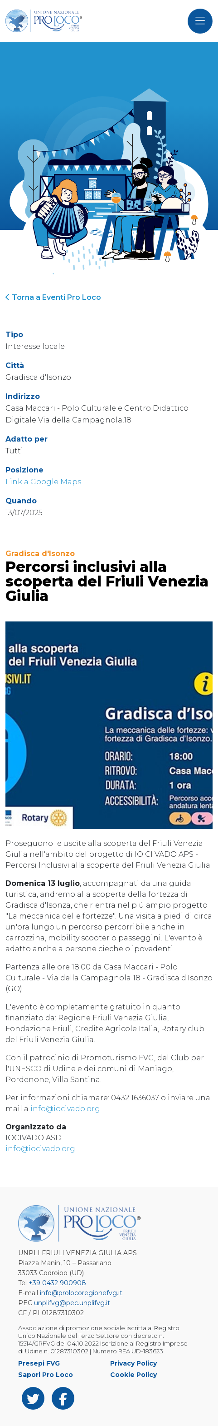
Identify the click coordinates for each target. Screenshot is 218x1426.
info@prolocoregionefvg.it (81, 1293)
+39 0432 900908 (57, 1283)
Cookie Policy (133, 1375)
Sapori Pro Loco (45, 1375)
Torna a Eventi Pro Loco (53, 297)
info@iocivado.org (65, 1108)
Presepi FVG (39, 1363)
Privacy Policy (133, 1363)
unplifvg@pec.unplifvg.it (72, 1303)
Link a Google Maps (43, 481)
